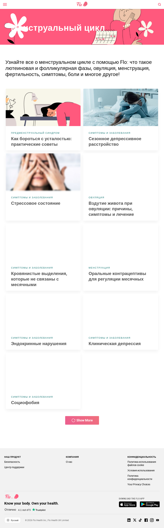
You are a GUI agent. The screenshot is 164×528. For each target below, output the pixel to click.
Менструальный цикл (58, 27)
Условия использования (141, 470)
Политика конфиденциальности (139, 477)
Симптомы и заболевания (110, 132)
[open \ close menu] (5, 4)
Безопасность (12, 461)
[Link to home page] (82, 4)
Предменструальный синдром (35, 132)
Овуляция (96, 197)
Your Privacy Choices (138, 484)
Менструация (99, 267)
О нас (69, 461)
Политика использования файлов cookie (141, 463)
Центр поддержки (14, 467)
